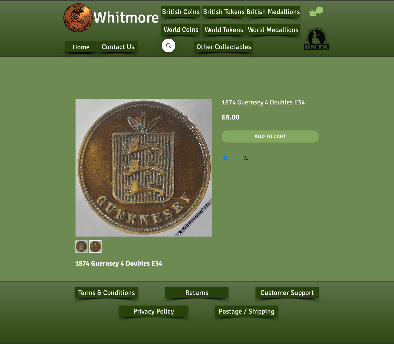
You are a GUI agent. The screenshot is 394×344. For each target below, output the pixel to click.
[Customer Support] (287, 292)
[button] (316, 11)
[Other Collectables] (224, 46)
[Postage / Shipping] (246, 311)
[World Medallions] (273, 29)
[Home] (81, 46)
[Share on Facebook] (225, 158)
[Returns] (196, 292)
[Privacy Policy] (153, 311)
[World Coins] (180, 29)
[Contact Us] (118, 46)
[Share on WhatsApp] (235, 158)
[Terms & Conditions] (106, 292)
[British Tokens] (223, 11)
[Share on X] (246, 158)
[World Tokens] (223, 29)
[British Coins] (180, 11)
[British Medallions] (273, 11)
